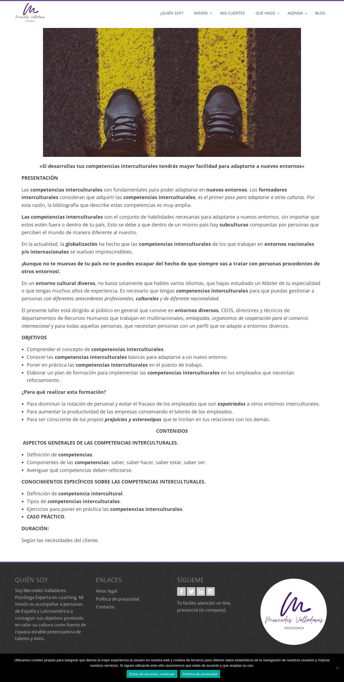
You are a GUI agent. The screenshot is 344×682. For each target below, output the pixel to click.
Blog (320, 13)
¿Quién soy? (171, 13)
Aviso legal (106, 591)
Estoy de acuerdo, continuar (152, 674)
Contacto (105, 607)
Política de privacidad (117, 599)
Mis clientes (232, 13)
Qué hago (265, 13)
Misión (201, 13)
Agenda (295, 13)
